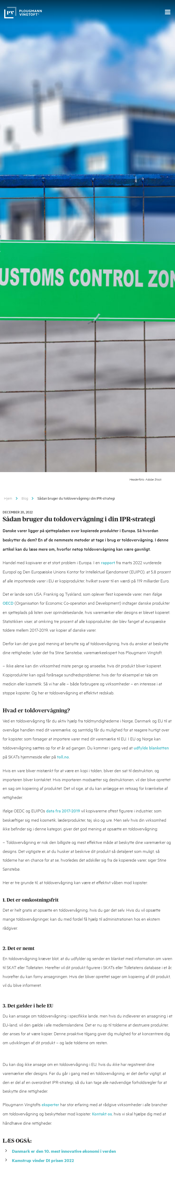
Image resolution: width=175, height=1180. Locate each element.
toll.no (63, 756)
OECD (8, 603)
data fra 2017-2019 (63, 810)
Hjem (8, 498)
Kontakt (99, 1113)
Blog (24, 498)
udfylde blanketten (151, 748)
